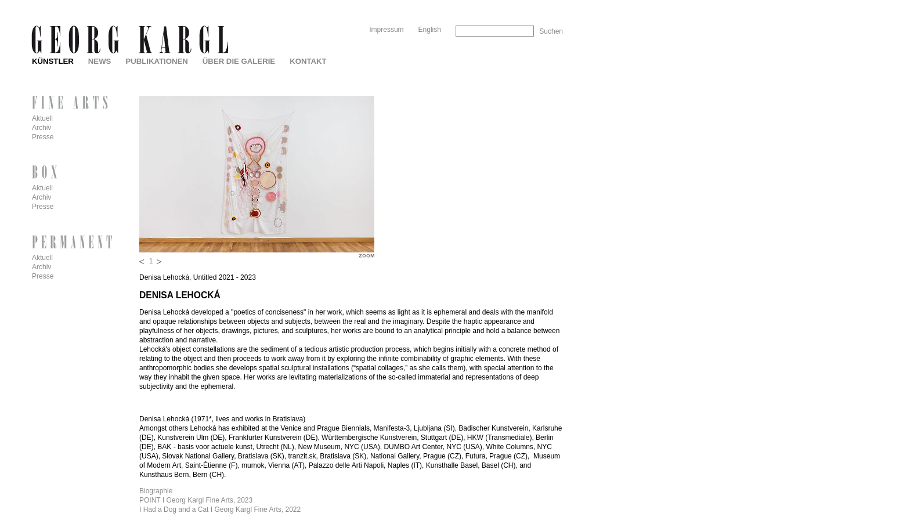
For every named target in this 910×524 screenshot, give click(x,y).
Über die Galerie (239, 61)
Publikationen (156, 61)
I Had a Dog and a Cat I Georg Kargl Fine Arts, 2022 (220, 509)
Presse (42, 137)
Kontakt (308, 61)
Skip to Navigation (540, 4)
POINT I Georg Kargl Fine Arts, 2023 (195, 500)
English (429, 30)
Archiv (41, 128)
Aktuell (42, 118)
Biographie (155, 491)
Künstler (53, 61)
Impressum (386, 30)
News (99, 61)
